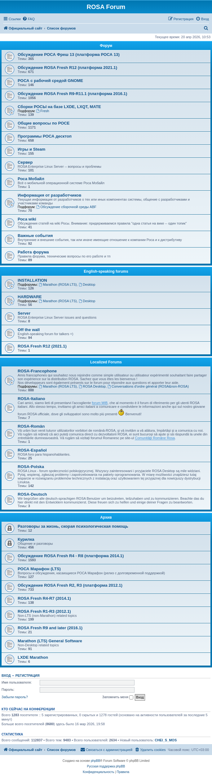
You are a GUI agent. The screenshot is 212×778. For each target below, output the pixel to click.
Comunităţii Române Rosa (154, 438)
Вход (6, 675)
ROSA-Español (32, 450)
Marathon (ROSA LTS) (58, 284)
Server (24, 313)
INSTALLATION (32, 280)
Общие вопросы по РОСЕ (44, 123)
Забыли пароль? (15, 697)
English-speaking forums (106, 271)
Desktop (87, 284)
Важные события (35, 235)
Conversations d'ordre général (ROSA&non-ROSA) (148, 386)
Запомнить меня (117, 697)
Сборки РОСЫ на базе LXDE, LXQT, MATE (59, 106)
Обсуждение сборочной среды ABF (66, 207)
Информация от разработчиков (49, 195)
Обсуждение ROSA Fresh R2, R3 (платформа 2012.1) (70, 585)
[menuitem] (28, 19)
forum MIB (100, 403)
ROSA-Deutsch (32, 494)
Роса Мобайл (31, 178)
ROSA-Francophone (37, 371)
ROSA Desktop (92, 386)
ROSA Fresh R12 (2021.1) (42, 346)
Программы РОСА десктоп (45, 136)
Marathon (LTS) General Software (50, 641)
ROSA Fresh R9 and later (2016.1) (50, 628)
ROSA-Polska (31, 466)
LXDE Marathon (33, 657)
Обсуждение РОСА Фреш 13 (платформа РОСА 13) (69, 54)
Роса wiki (27, 219)
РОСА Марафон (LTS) (39, 568)
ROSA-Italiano (31, 398)
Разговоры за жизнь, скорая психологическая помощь (73, 526)
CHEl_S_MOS (166, 740)
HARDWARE (30, 296)
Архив (106, 517)
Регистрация (27, 675)
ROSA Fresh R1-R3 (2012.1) (44, 611)
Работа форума (33, 252)
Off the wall (29, 329)
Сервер (25, 162)
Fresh (42, 111)
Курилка (26, 539)
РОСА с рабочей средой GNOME (50, 80)
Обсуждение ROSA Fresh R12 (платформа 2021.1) (67, 67)
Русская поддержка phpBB (106, 766)
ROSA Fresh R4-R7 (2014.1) (44, 598)
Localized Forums (106, 362)
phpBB (95, 760)
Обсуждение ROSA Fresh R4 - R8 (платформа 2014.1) (71, 555)
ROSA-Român (31, 426)
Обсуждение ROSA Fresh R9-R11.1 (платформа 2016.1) (72, 93)
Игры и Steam (31, 149)
